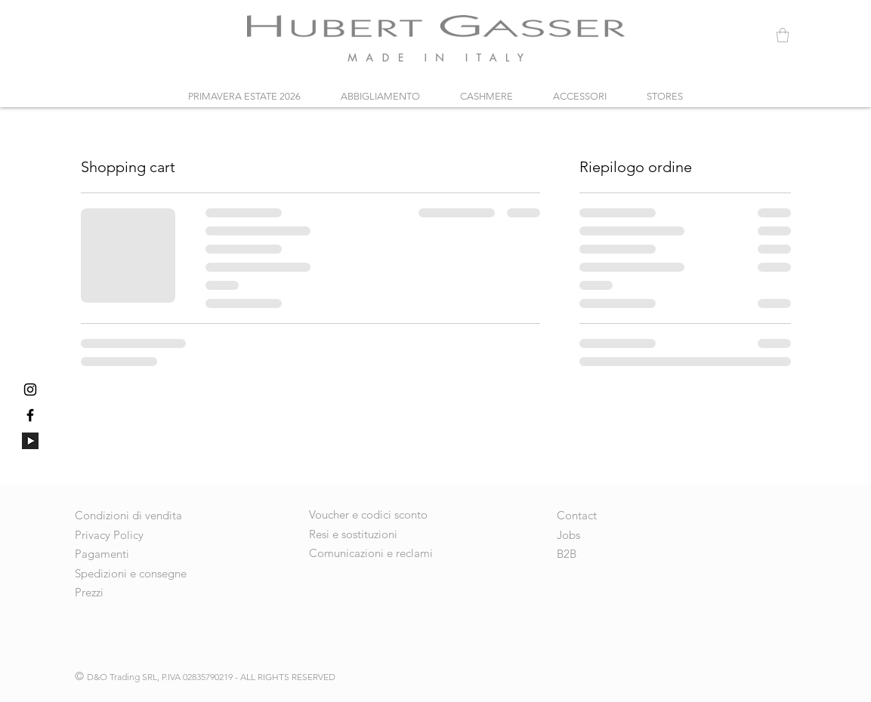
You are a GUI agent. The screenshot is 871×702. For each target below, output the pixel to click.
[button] (783, 35)
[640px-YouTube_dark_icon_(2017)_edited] (30, 441)
